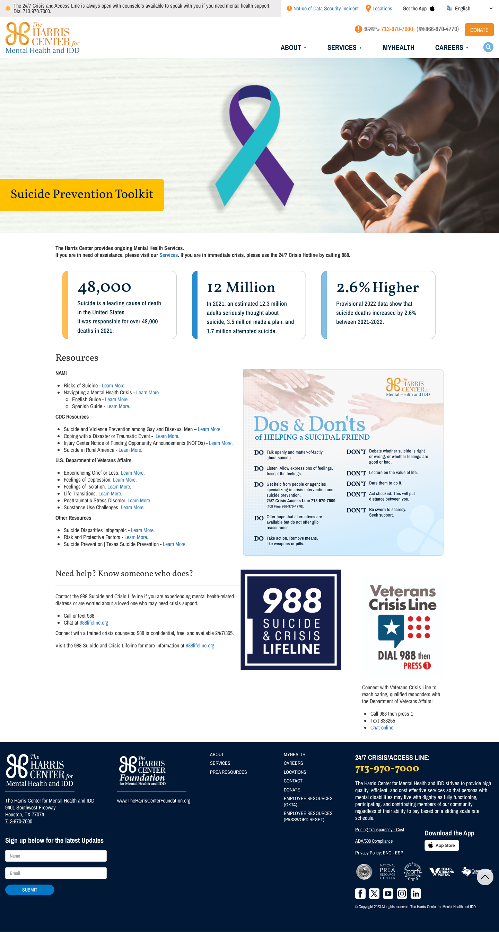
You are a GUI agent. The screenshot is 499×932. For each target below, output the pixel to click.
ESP (399, 853)
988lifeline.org (94, 622)
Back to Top (485, 877)
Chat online (381, 727)
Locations (382, 8)
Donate (479, 30)
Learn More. (114, 385)
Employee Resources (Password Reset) (308, 816)
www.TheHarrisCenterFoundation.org (153, 800)
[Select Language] (474, 8)
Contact (293, 781)
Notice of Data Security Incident (326, 8)
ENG (387, 853)
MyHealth (398, 47)
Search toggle (488, 47)
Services (342, 47)
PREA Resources (228, 772)
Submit (29, 890)
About (291, 47)
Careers (449, 47)
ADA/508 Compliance (374, 841)
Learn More (132, 472)
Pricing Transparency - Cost (379, 829)
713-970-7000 (18, 821)
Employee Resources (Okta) (308, 801)
